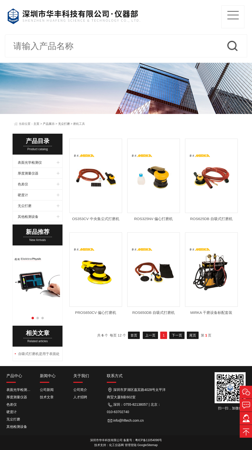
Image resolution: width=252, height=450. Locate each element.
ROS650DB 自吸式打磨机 (153, 312)
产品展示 (49, 124)
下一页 (177, 335)
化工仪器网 (116, 445)
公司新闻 (47, 390)
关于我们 (81, 376)
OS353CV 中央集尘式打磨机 (95, 219)
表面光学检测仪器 (19, 390)
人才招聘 (80, 397)
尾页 (192, 335)
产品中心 (14, 376)
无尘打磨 (64, 124)
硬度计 (23, 195)
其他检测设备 (28, 217)
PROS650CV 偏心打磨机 (95, 312)
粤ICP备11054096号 (148, 440)
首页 (133, 335)
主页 (36, 124)
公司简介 (80, 390)
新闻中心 (48, 376)
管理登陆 (131, 445)
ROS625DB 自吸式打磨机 (211, 219)
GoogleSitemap (147, 445)
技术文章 (47, 397)
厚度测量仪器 (28, 173)
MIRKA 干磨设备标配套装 (211, 312)
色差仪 (23, 184)
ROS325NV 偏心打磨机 (153, 219)
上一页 (150, 335)
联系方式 (115, 376)
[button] (33, 318)
